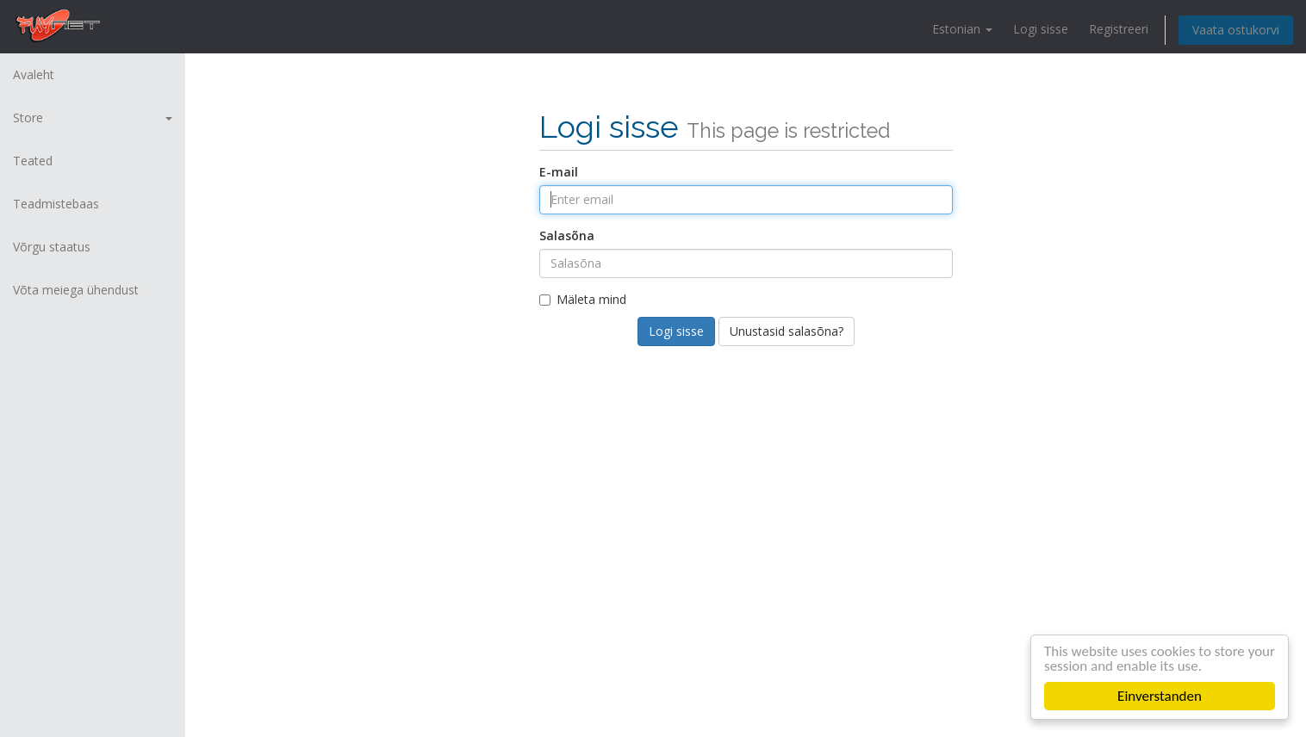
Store (92, 117)
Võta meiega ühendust (76, 290)
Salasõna (566, 235)
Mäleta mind (582, 299)
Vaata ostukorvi (1235, 30)
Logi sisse (1040, 29)
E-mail (558, 172)
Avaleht (33, 74)
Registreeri (1118, 29)
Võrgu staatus (51, 246)
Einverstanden (1159, 696)
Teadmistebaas (56, 203)
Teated (33, 160)
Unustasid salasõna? (786, 331)
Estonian (962, 29)
